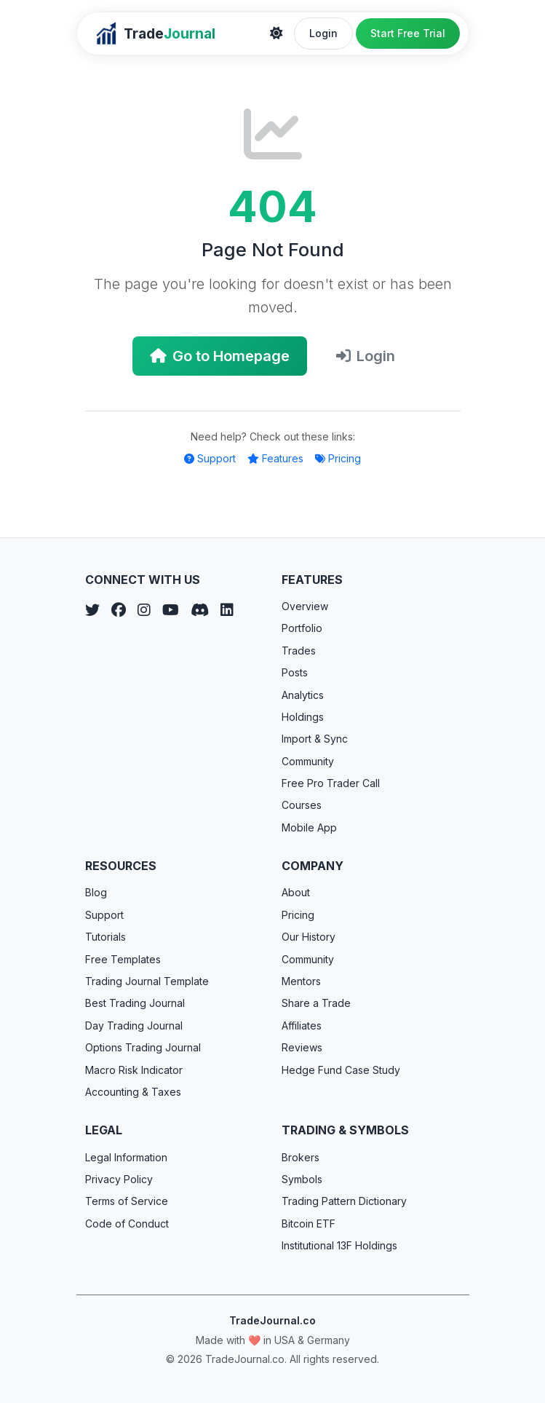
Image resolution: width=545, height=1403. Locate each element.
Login (323, 33)
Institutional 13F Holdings (339, 1245)
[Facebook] (118, 610)
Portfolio (302, 628)
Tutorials (105, 936)
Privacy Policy (119, 1179)
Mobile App (309, 827)
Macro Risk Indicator (134, 1070)
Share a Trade (316, 1003)
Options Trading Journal (143, 1047)
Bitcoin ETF (308, 1223)
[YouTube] (170, 610)
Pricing (338, 458)
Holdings (303, 717)
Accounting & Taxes (133, 1092)
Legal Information (126, 1157)
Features (275, 458)
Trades (299, 650)
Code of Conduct (127, 1223)
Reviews (302, 1047)
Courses (302, 805)
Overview (305, 606)
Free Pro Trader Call (331, 783)
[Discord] (200, 610)
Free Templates (123, 959)
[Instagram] (144, 610)
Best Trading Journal (135, 1003)
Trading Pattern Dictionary (344, 1201)
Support (210, 458)
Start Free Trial (407, 33)
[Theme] (276, 33)
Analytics (303, 695)
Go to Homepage (220, 356)
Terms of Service (126, 1201)
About (296, 892)
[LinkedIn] (227, 610)
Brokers (300, 1157)
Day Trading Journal (134, 1025)
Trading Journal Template (147, 981)
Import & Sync (315, 738)
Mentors (301, 981)
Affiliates (302, 1025)
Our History (308, 936)
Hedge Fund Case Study (341, 1070)
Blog (96, 892)
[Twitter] (92, 610)
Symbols (302, 1179)
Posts (295, 672)
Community (308, 761)
